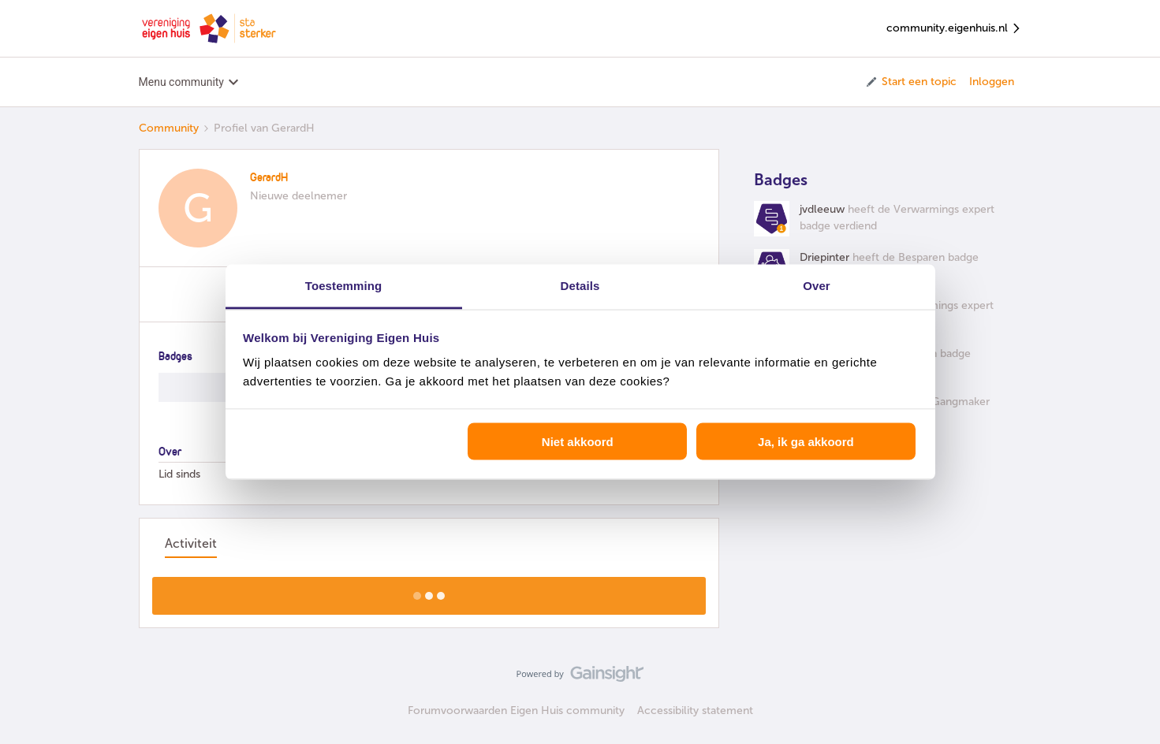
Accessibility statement (695, 710)
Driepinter (824, 257)
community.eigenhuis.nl (954, 28)
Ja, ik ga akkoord (806, 441)
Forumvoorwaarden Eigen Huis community (516, 710)
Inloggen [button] (991, 81)
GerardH (269, 178)
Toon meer (428, 591)
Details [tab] (580, 285)
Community (169, 128)
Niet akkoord (578, 441)
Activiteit (191, 543)
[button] (910, 82)
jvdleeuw (822, 209)
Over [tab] (816, 285)
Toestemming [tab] (343, 285)
